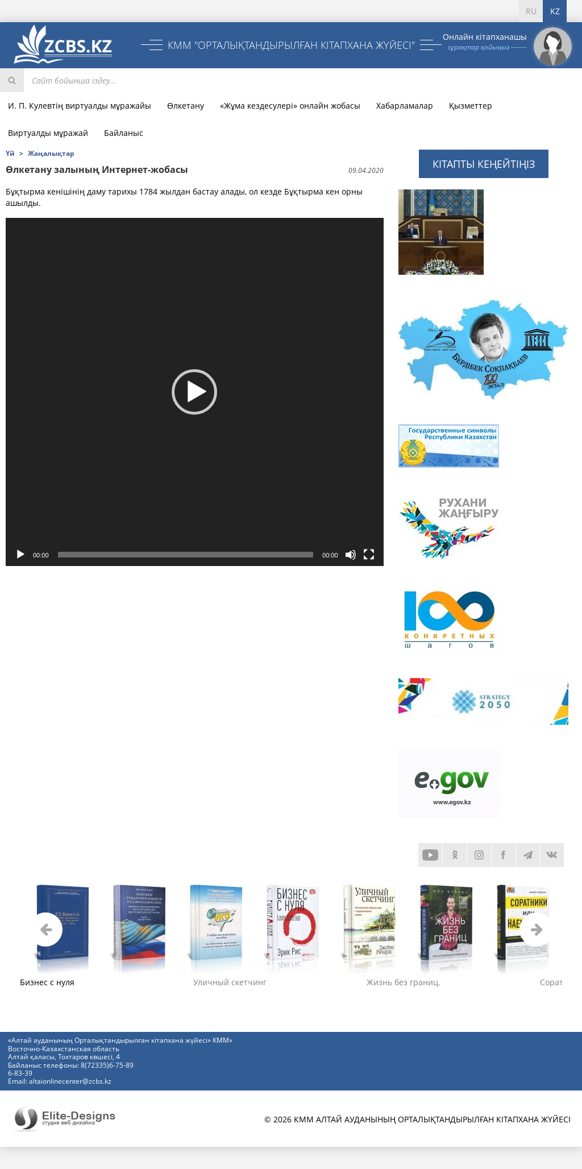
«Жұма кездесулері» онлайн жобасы (290, 105)
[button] (194, 392)
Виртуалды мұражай (48, 132)
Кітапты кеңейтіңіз (484, 164)
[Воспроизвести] (20, 554)
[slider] (185, 554)
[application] (195, 391)
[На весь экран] (369, 554)
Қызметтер (470, 105)
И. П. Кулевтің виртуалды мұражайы (79, 105)
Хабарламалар (404, 105)
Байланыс (123, 132)
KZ (555, 11)
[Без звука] (350, 554)
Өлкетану (185, 105)
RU (531, 11)
